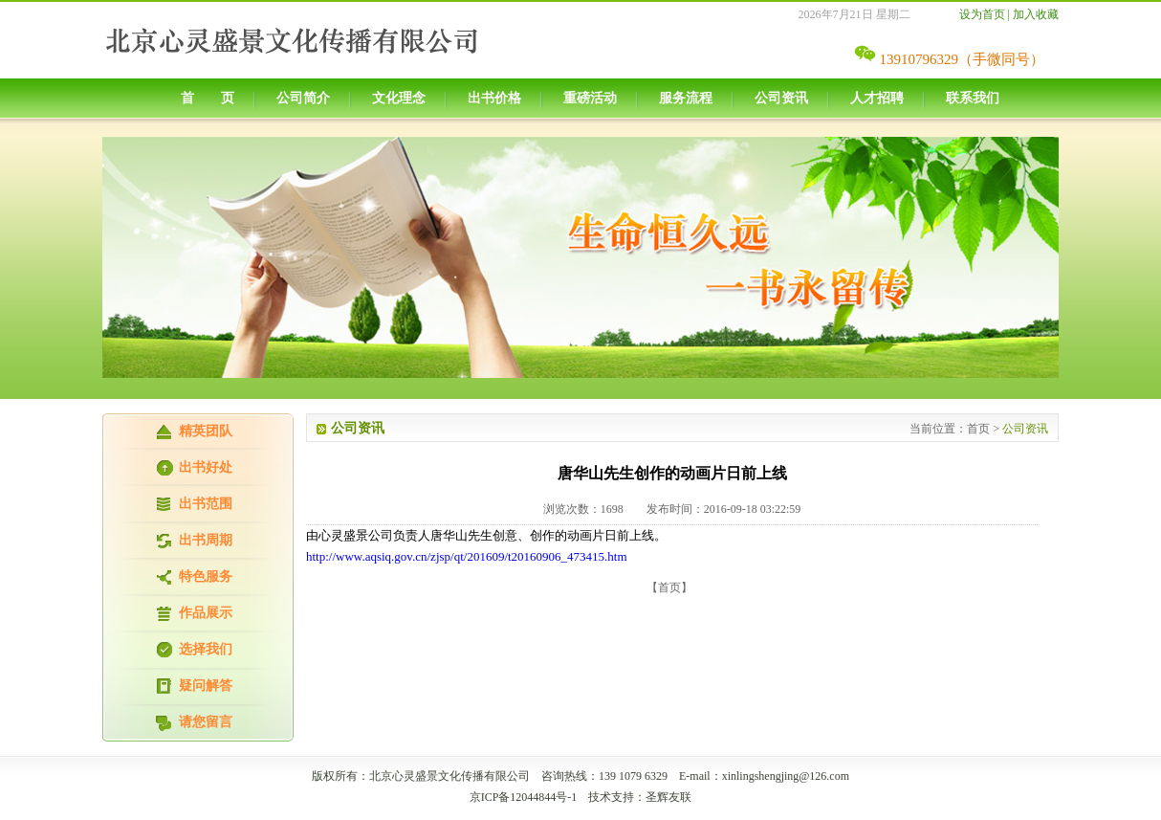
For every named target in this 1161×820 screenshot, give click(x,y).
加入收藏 (1036, 14)
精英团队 (205, 431)
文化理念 (399, 98)
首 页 (207, 98)
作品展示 (205, 613)
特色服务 (205, 576)
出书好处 (205, 467)
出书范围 (205, 504)
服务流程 (685, 98)
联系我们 (972, 98)
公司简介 (303, 98)
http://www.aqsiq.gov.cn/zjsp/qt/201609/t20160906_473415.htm (466, 556)
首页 (978, 428)
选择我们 (205, 649)
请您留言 (205, 722)
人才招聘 (877, 98)
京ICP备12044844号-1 (524, 797)
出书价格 (494, 98)
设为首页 (982, 14)
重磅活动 (590, 98)
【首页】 (669, 587)
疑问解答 (205, 685)
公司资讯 (781, 98)
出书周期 (205, 540)
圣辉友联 (668, 797)
